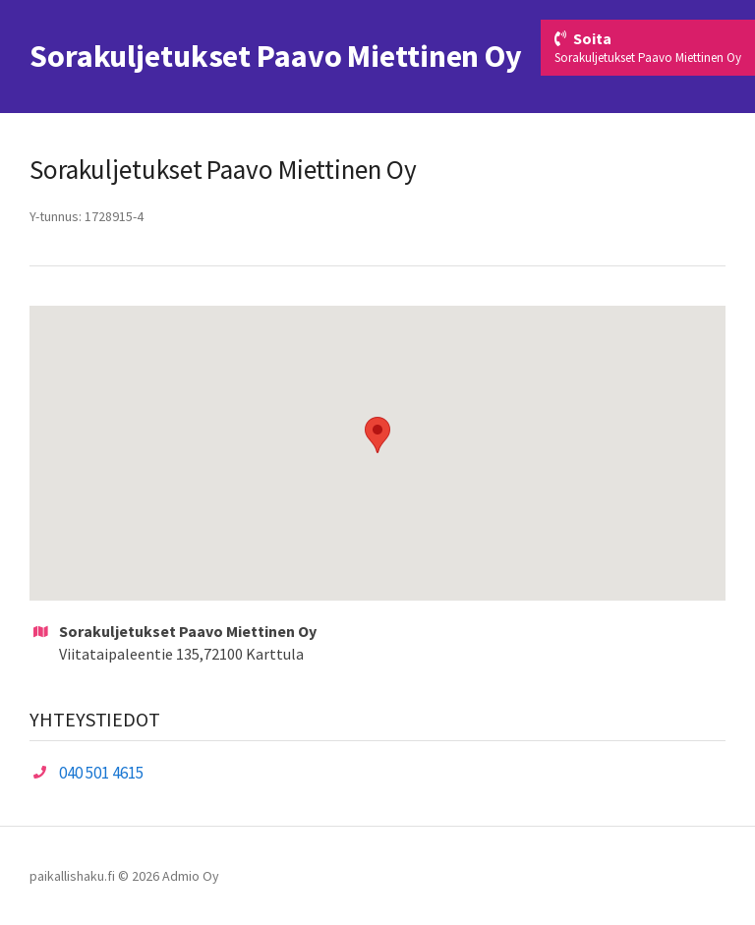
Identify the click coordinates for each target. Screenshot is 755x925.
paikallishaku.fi (72, 876)
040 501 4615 (101, 772)
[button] (377, 435)
